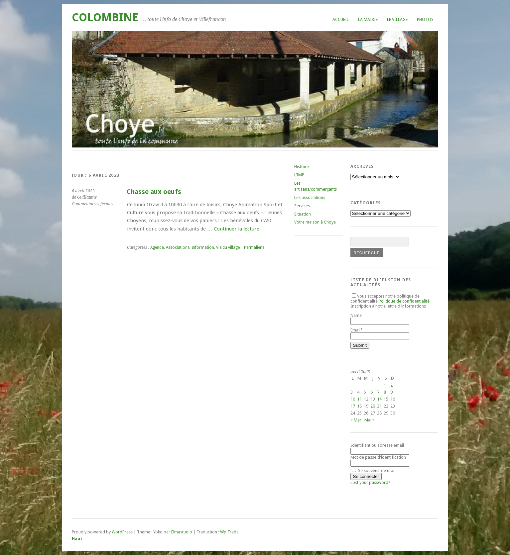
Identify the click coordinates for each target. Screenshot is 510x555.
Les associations (309, 197)
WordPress (122, 531)
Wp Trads (229, 531)
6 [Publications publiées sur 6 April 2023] (371, 392)
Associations (178, 247)
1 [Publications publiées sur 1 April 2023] (385, 385)
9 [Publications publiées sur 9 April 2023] (391, 392)
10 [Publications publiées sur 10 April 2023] (352, 399)
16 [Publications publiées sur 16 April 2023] (392, 399)
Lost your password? (370, 482)
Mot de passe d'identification (378, 457)
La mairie (368, 19)
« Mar (355, 419)
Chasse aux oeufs (154, 192)
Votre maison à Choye (315, 222)
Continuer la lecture (240, 229)
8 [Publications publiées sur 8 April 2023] (385, 392)
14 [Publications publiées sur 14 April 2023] (379, 399)
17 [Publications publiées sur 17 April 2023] (352, 406)
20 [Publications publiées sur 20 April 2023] (372, 406)
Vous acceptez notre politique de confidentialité (390, 299)
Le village (397, 19)
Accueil (340, 19)
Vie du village (228, 247)
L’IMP (299, 174)
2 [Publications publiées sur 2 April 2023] (391, 385)
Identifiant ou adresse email (377, 445)
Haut (77, 538)
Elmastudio (181, 531)
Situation (302, 214)
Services (302, 205)
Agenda (157, 247)
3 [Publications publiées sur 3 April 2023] (351, 392)
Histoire (301, 166)
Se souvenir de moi (373, 470)
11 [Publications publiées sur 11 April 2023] (359, 399)
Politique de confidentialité (404, 301)
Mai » (369, 419)
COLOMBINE (105, 17)
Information (202, 247)
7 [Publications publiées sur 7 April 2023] (378, 392)
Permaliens (254, 247)
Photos (425, 19)
